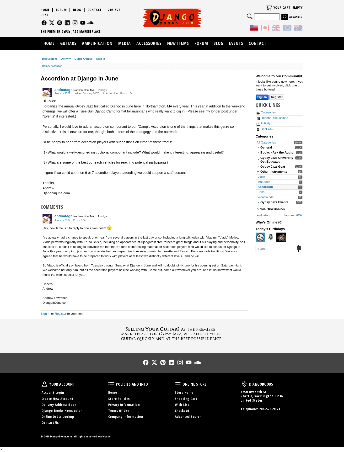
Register (60, 313)
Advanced (295, 17)
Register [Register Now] (277, 97)
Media (124, 43)
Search (249, 16)
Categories (266, 112)
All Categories (266, 142)
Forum (61, 9)
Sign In (100, 58)
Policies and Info (111, 384)
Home (45, 9)
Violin (261, 177)
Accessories (148, 43)
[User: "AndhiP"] (260, 237)
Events (236, 43)
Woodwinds (266, 197)
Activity (66, 58)
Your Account (44, 384)
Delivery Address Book (59, 404)
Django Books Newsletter (62, 410)
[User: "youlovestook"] (271, 237)
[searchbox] (277, 248)
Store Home (184, 392)
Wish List (182, 404)
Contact (94, 9)
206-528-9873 (269, 409)
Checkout (182, 410)
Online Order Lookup (58, 416)
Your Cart (269, 7)
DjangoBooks (244, 384)
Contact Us (50, 422)
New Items (178, 43)
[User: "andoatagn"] (47, 92)
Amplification (97, 43)
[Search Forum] (299, 248)
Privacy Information (124, 404)
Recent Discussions (272, 118)
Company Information (125, 416)
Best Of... (265, 129)
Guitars (68, 43)
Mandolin (264, 182)
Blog (77, 9)
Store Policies (119, 398)
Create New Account (57, 398)
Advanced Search (188, 416)
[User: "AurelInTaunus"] (281, 237)
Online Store (178, 384)
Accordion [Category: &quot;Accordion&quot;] (112, 93)
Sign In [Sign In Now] (262, 97)
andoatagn (63, 90)
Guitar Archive (83, 58)
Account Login (53, 392)
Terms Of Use (118, 410)
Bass (261, 192)
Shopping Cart (186, 398)
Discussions (50, 58)
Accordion (265, 187)
